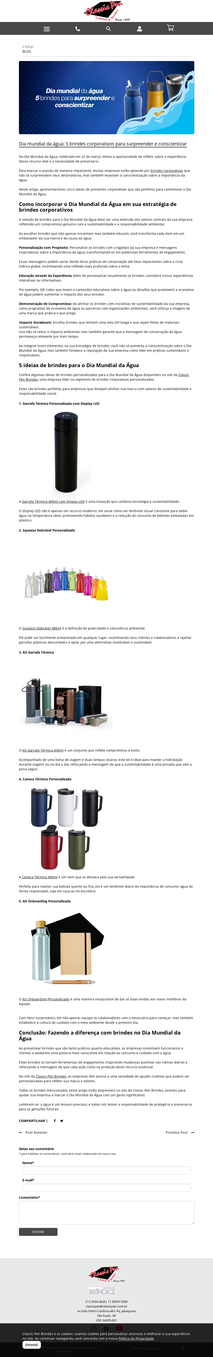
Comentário (29, 1197)
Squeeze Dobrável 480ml (41, 628)
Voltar (28, 46)
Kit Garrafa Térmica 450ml (43, 750)
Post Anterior (33, 1132)
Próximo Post (180, 1132)
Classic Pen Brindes (51, 1076)
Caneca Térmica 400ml (40, 877)
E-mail (28, 1180)
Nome (28, 1163)
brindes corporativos (167, 170)
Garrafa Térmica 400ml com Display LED (53, 501)
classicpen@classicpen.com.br (106, 1306)
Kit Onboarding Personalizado (45, 999)
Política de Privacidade (136, 1338)
